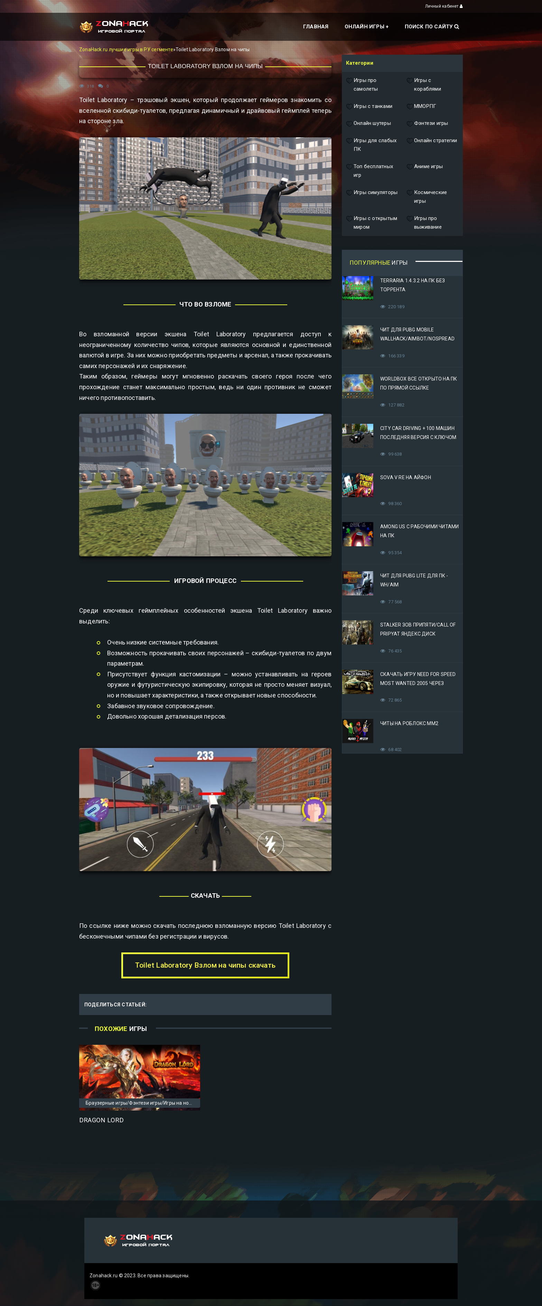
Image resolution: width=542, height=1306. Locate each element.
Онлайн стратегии (431, 145)
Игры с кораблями (423, 85)
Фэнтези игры (427, 123)
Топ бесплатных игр (369, 171)
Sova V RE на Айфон (405, 477)
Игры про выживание (424, 223)
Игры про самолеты (362, 85)
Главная (315, 27)
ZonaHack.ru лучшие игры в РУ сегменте (126, 49)
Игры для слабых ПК (371, 145)
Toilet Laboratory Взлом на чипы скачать (205, 965)
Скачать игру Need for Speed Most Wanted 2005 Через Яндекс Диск (418, 683)
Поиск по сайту (432, 27)
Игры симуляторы (372, 197)
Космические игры (426, 197)
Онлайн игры (364, 27)
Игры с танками (369, 106)
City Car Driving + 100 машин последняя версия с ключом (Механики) (418, 437)
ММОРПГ (421, 106)
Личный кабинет (444, 6)
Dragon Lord (101, 1120)
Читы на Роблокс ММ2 (409, 723)
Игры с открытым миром (371, 223)
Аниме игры (424, 171)
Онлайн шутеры (368, 123)
